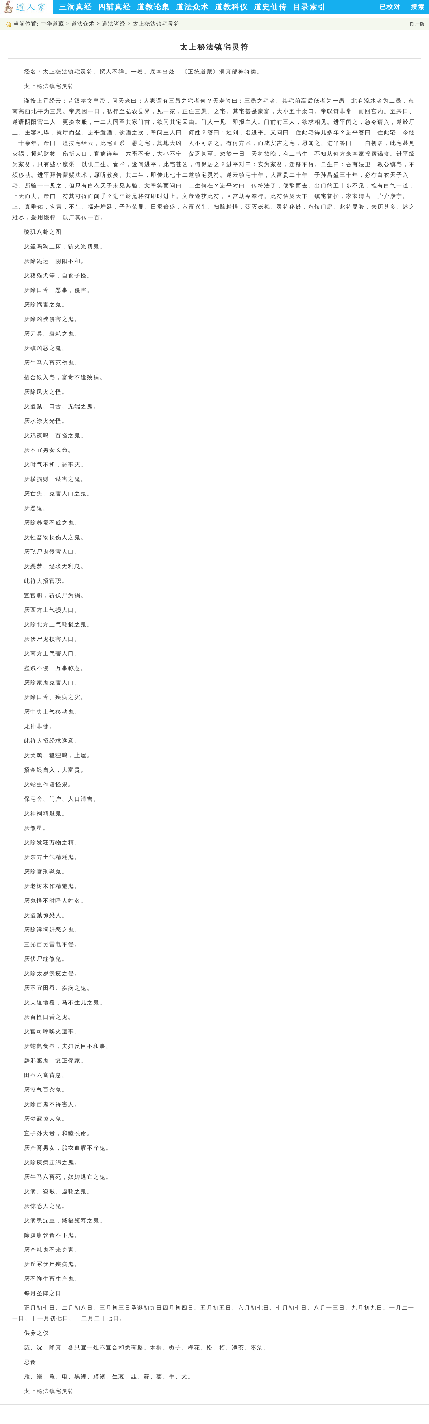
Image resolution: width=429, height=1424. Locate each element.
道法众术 (192, 7)
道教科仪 (231, 7)
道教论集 (153, 7)
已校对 (390, 7)
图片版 (417, 24)
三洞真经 (75, 7)
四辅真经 (114, 7)
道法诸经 (114, 24)
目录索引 (309, 7)
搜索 (418, 7)
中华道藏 (52, 24)
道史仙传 (270, 7)
